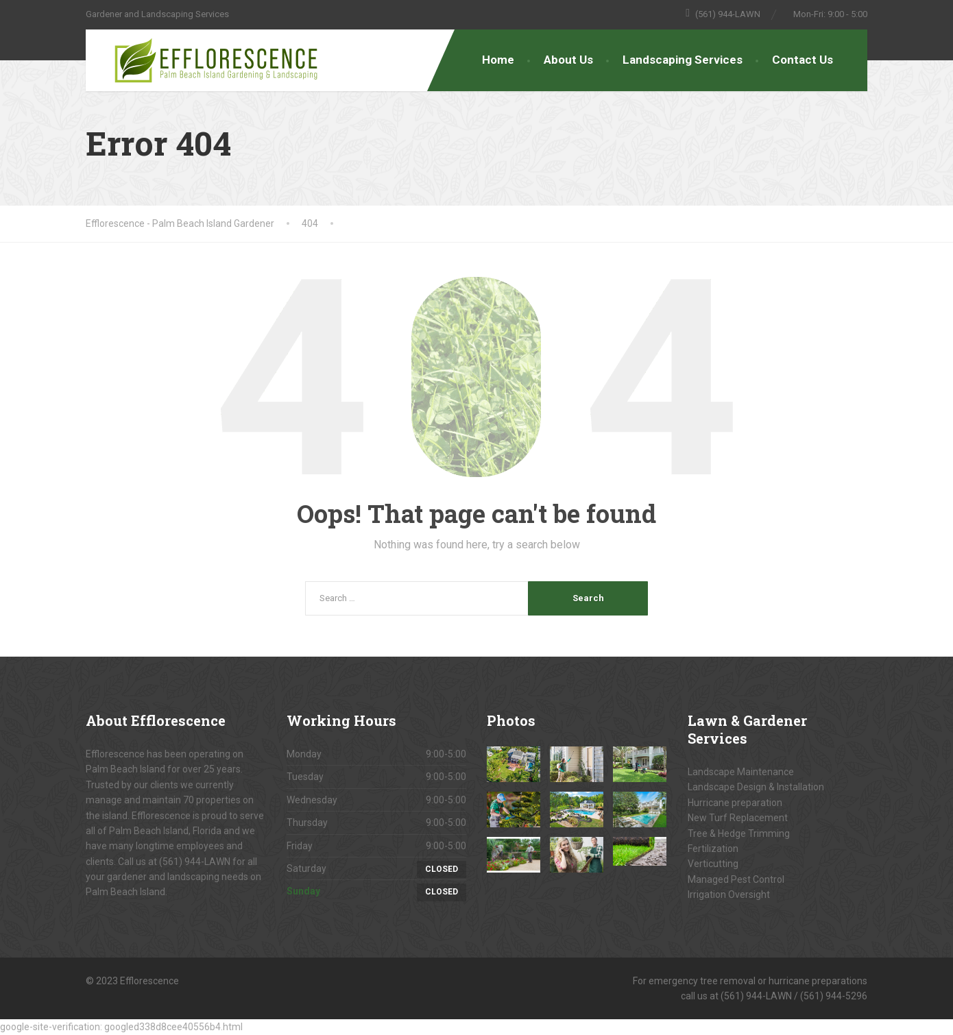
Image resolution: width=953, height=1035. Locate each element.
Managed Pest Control (736, 879)
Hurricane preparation (735, 802)
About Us (568, 59)
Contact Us (802, 59)
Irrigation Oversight (729, 894)
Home (498, 59)
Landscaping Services (683, 59)
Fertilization (713, 848)
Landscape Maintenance (741, 771)
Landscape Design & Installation (756, 786)
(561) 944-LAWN (194, 861)
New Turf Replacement (738, 817)
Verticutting (713, 863)
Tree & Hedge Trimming (739, 833)
